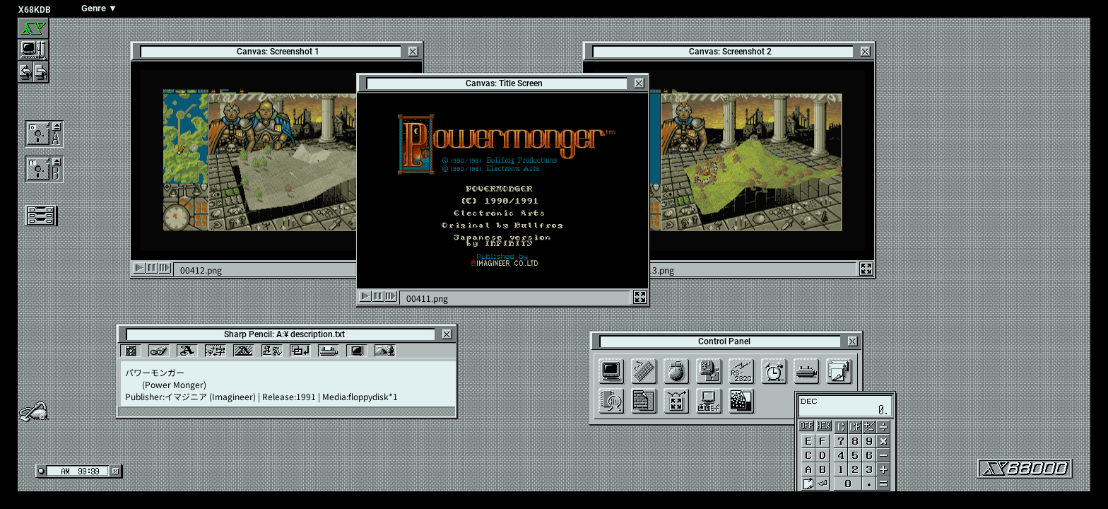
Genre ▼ (99, 8)
